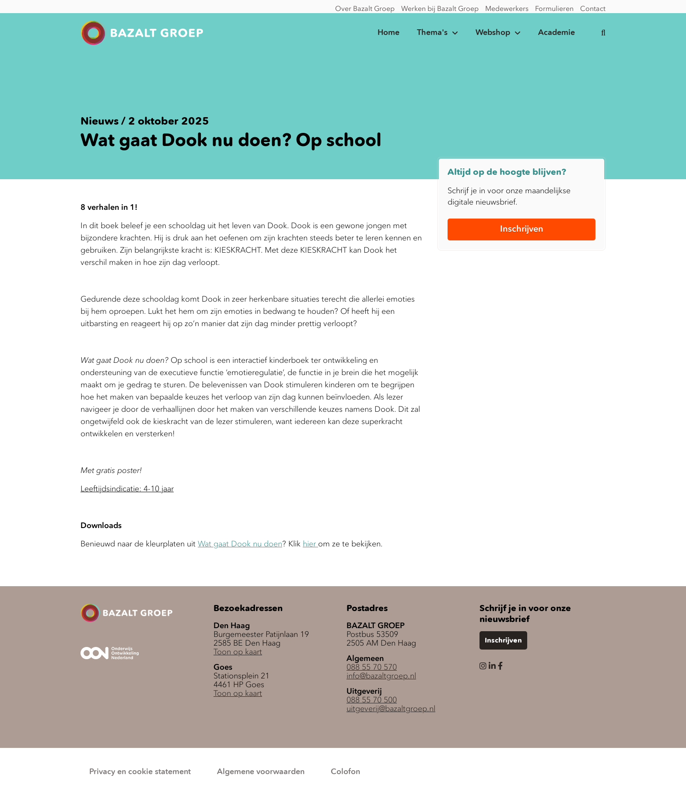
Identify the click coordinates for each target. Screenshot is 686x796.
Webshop (493, 33)
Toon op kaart (238, 652)
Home (388, 33)
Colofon (345, 772)
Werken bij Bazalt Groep (440, 8)
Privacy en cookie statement (140, 772)
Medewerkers (506, 8)
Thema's (432, 33)
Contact (593, 8)
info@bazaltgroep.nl (381, 676)
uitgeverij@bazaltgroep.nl (390, 708)
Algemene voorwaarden (260, 772)
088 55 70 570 (371, 667)
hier (310, 544)
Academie (556, 33)
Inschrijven (521, 228)
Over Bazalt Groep (365, 8)
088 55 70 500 (371, 700)
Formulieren (554, 8)
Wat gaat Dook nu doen (240, 544)
